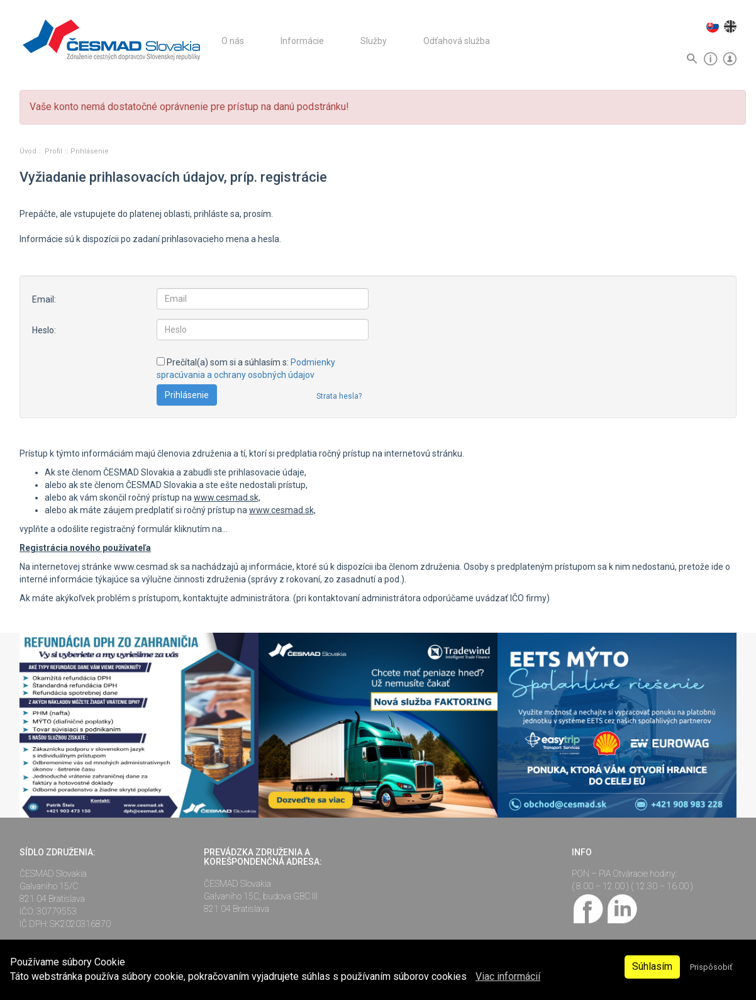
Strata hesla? (339, 396)
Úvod (28, 151)
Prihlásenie (89, 151)
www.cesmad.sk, (227, 497)
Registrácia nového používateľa (85, 548)
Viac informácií (507, 976)
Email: (44, 299)
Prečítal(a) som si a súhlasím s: (246, 368)
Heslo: (44, 330)
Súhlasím (652, 966)
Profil (54, 151)
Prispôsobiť (711, 967)
